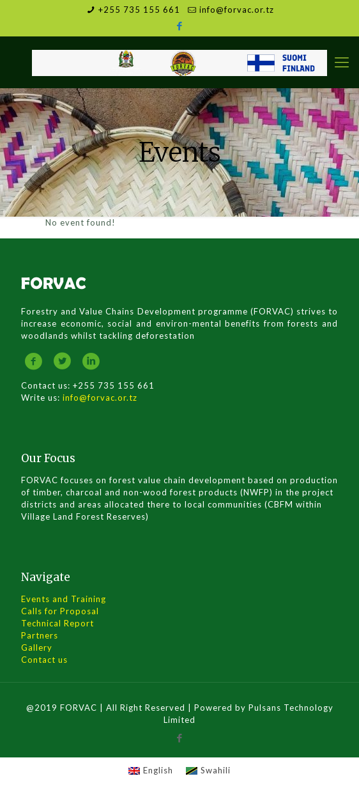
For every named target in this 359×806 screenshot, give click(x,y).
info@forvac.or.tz (236, 9)
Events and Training (63, 599)
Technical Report (57, 623)
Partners (39, 635)
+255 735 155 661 (139, 9)
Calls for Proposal (60, 611)
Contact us (44, 660)
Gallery (36, 647)
